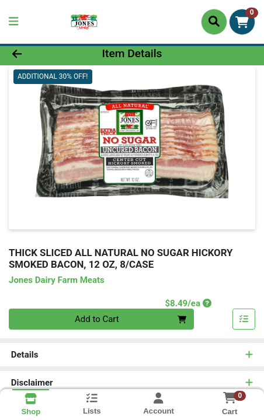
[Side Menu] (13, 22)
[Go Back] (40, 54)
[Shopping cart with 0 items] (242, 22)
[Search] (214, 21)
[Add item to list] (244, 319)
